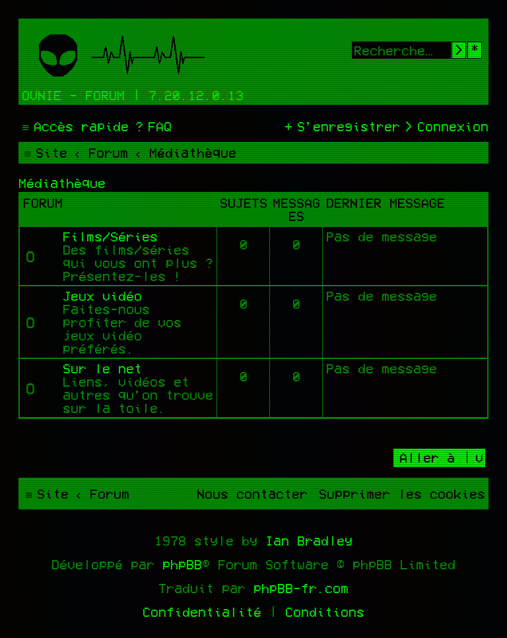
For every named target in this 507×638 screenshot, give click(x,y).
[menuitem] (152, 126)
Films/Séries (110, 236)
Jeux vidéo (102, 296)
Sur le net (102, 368)
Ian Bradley (309, 540)
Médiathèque (62, 183)
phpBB (182, 564)
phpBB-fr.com (301, 588)
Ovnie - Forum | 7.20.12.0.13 (133, 95)
